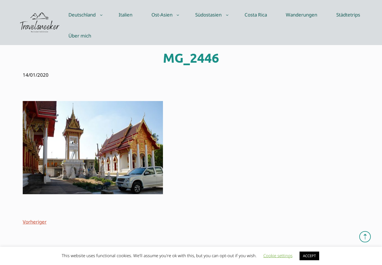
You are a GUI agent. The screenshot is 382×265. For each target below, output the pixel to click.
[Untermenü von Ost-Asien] (177, 14)
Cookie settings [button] (278, 255)
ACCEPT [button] (309, 255)
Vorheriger (35, 222)
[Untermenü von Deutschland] (101, 14)
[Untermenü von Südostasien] (227, 14)
